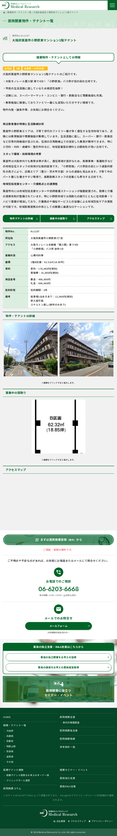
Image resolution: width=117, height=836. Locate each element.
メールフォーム (70, 626)
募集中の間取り (62, 218)
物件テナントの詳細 (24, 218)
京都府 (10, 741)
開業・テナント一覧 (14, 725)
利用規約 (102, 795)
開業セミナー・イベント (74, 770)
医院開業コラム (12, 788)
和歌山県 (11, 746)
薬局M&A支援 (68, 786)
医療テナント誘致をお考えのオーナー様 (27, 775)
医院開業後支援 (69, 730)
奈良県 (10, 751)
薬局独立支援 (67, 778)
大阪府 (10, 730)
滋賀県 (10, 756)
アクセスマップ (99, 218)
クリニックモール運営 (18, 780)
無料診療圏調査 (71, 722)
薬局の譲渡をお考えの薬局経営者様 (73, 667)
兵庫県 (10, 735)
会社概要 (59, 821)
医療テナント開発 (13, 770)
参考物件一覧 (67, 747)
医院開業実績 (67, 738)
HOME (7, 717)
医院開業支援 (67, 717)
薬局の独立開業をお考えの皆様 (75, 657)
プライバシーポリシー (83, 795)
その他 (10, 761)
